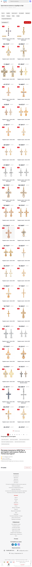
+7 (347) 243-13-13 (10, 550)
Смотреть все (27, 467)
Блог (16, 535)
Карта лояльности (16, 530)
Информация (16, 522)
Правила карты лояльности (16, 534)
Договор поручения (16, 489)
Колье (16, 505)
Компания (16, 473)
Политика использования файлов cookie (16, 492)
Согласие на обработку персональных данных (16, 484)
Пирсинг (16, 509)
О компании (16, 475)
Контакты (16, 482)
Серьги (16, 497)
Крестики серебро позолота (7, 441)
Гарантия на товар (16, 529)
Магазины (16, 477)
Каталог (16, 495)
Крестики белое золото (24, 439)
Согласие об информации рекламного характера (16, 490)
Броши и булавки (16, 507)
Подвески (16, 504)
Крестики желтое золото (20, 441)
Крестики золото (5, 439)
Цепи (16, 500)
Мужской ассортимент (16, 510)
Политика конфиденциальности (16, 487)
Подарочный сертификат (16, 532)
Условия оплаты (16, 525)
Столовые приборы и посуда (16, 515)
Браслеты (16, 502)
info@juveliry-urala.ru (23, 550)
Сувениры (16, 514)
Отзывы (16, 538)
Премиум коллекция (16, 519)
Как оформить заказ (16, 524)
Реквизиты (16, 480)
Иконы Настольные (16, 517)
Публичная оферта (16, 485)
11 (23, 434)
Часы (16, 512)
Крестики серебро (14, 439)
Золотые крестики (5, 444)
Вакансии (16, 479)
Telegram (16, 544)
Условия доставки (16, 527)
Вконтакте (13, 544)
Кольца (16, 499)
